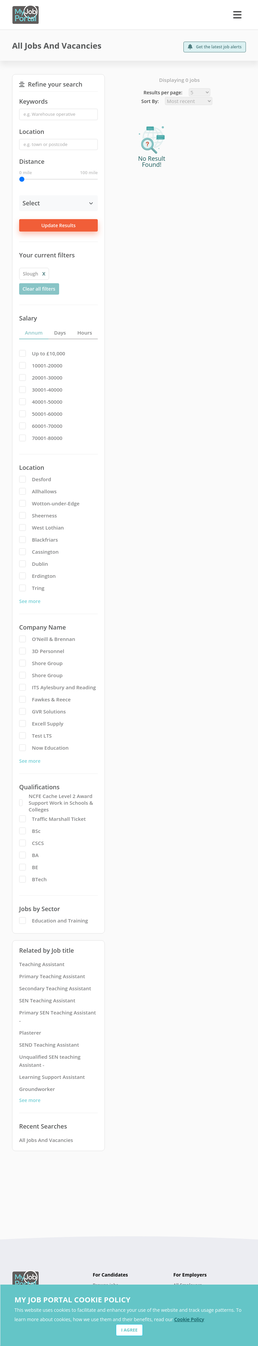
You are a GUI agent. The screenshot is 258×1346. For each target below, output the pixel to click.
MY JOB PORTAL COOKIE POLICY (72, 1299)
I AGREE (129, 1330)
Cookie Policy (189, 1319)
